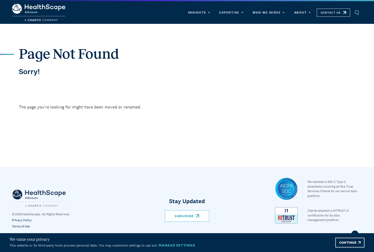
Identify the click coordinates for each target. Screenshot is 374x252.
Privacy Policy (22, 220)
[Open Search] (356, 12)
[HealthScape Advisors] (38, 12)
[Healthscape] (289, 189)
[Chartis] (39, 198)
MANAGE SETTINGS (177, 245)
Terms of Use (21, 226)
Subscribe (184, 216)
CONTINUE (347, 242)
